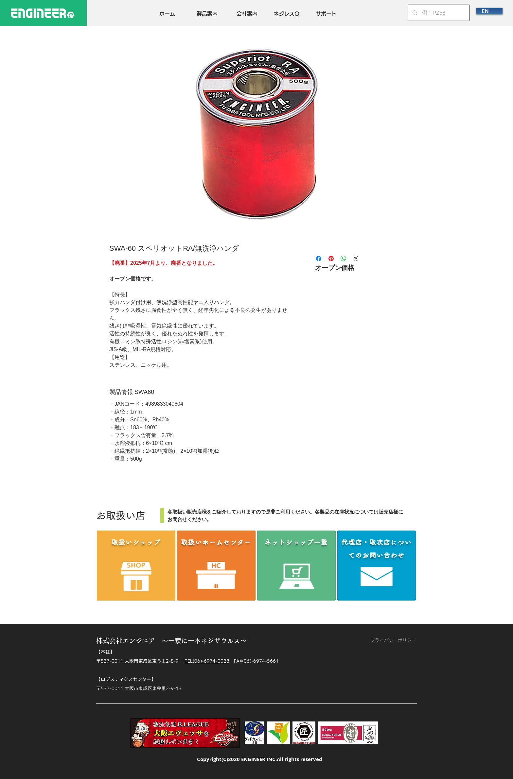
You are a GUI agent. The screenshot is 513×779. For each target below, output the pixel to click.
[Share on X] (356, 258)
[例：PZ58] (439, 13)
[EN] (489, 11)
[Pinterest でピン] (331, 258)
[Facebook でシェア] (319, 258)
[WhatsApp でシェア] (343, 258)
